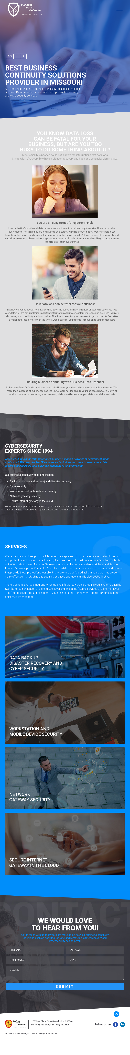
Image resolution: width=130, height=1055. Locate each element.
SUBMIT (65, 987)
